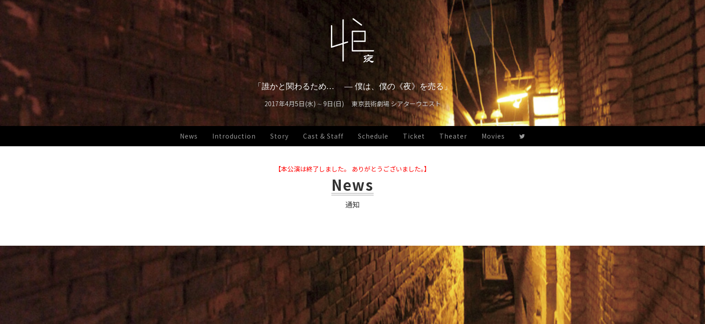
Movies (493, 135)
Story (279, 135)
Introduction (234, 135)
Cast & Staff (323, 135)
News (189, 135)
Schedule (373, 135)
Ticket (414, 135)
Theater (453, 135)
